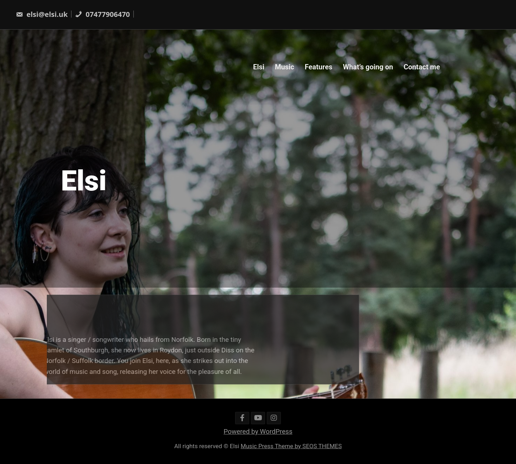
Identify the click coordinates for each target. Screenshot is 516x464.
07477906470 (102, 14)
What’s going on (368, 67)
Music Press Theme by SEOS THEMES (291, 446)
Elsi (258, 67)
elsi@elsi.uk (42, 14)
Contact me (422, 67)
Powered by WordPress (258, 431)
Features (318, 67)
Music (284, 67)
